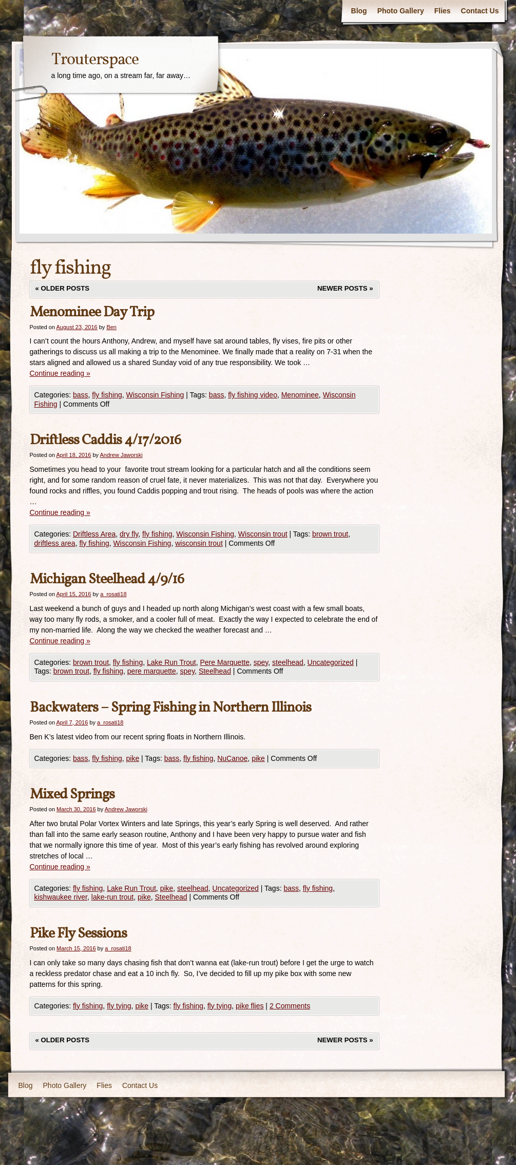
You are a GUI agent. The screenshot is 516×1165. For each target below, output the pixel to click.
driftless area (54, 543)
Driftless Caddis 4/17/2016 (105, 440)
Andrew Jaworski (121, 455)
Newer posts (345, 288)
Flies (442, 11)
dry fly (129, 534)
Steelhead (215, 671)
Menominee (300, 395)
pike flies (249, 1006)
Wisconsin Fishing (155, 395)
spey (261, 662)
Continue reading (60, 373)
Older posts (62, 288)
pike (132, 758)
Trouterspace (95, 60)
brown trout (330, 534)
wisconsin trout (199, 543)
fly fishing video (252, 395)
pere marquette (151, 671)
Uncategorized (331, 662)
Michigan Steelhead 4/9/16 (107, 579)
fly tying (119, 1006)
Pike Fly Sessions (78, 934)
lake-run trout (112, 897)
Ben (111, 327)
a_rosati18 (113, 594)
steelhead (287, 662)
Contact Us (480, 11)
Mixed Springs (72, 795)
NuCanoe (232, 758)
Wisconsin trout (263, 534)
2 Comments (290, 1006)
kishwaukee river (61, 897)
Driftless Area (94, 534)
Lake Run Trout (171, 662)
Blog (359, 11)
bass (80, 395)
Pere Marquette (225, 662)
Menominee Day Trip (92, 312)
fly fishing (107, 395)
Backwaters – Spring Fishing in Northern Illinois (170, 708)
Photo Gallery (400, 11)
